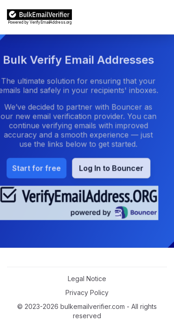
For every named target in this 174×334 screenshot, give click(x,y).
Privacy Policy (87, 292)
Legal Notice (87, 279)
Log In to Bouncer (104, 168)
